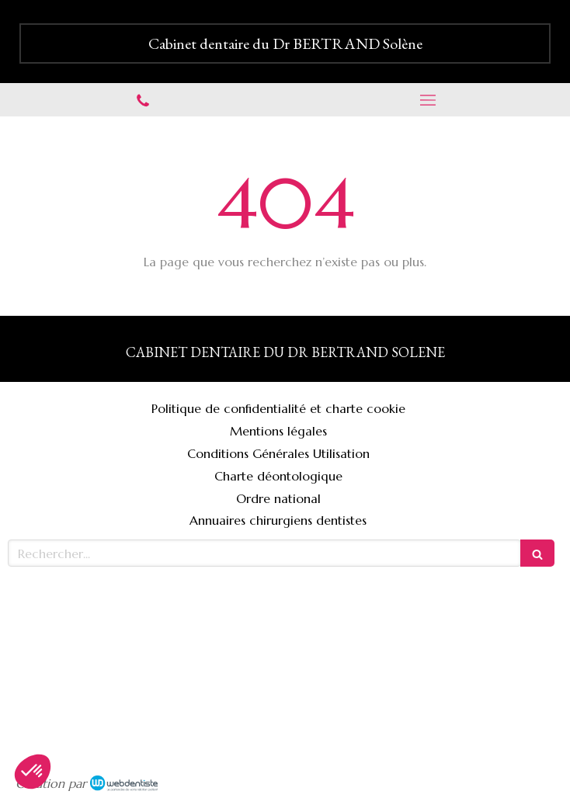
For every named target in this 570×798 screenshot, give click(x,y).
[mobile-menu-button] (427, 100)
